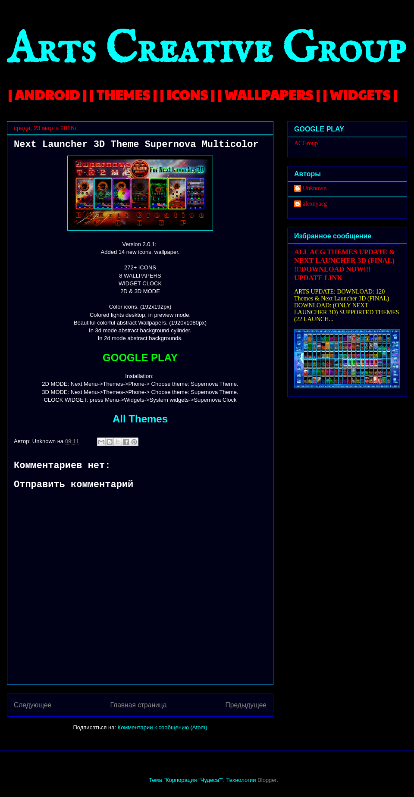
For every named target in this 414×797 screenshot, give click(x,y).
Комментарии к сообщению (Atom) (162, 727)
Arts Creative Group (206, 50)
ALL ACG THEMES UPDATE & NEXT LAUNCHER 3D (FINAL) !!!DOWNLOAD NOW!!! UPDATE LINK (344, 265)
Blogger (266, 780)
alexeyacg (315, 203)
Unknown (314, 188)
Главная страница (138, 705)
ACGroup (306, 143)
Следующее (32, 705)
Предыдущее (246, 705)
